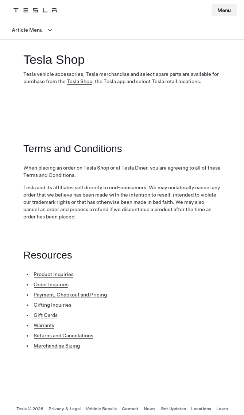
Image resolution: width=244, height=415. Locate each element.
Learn (222, 408)
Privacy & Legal (65, 408)
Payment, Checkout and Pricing (70, 295)
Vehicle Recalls (101, 408)
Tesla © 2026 (29, 408)
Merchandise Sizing (57, 346)
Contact (130, 408)
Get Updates (173, 408)
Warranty (44, 325)
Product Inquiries (54, 274)
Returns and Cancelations (63, 335)
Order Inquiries (51, 284)
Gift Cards (46, 315)
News (149, 408)
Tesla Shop (79, 81)
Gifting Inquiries (52, 305)
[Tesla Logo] (35, 10)
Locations (201, 408)
